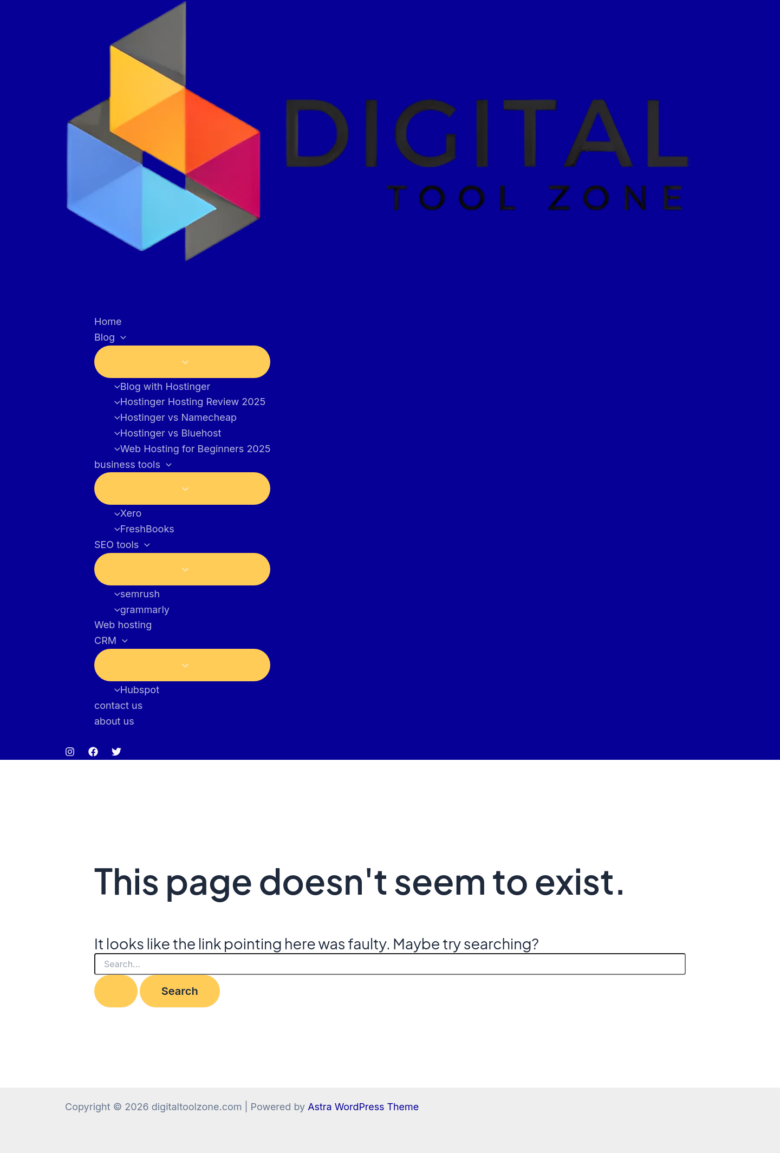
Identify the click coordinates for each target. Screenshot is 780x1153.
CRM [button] (111, 641)
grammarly (139, 609)
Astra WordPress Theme (363, 1106)
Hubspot (134, 689)
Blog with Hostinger (159, 386)
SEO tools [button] (122, 545)
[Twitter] (116, 753)
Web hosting (123, 624)
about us (114, 721)
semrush (134, 594)
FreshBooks (141, 529)
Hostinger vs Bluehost (165, 433)
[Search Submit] (116, 991)
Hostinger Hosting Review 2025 (187, 401)
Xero (125, 513)
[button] (120, 338)
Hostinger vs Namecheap (173, 417)
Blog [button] (110, 338)
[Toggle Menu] (182, 362)
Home (107, 321)
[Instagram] (70, 753)
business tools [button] (133, 465)
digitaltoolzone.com (158, 284)
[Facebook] (93, 753)
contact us (118, 705)
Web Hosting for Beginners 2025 (189, 448)
